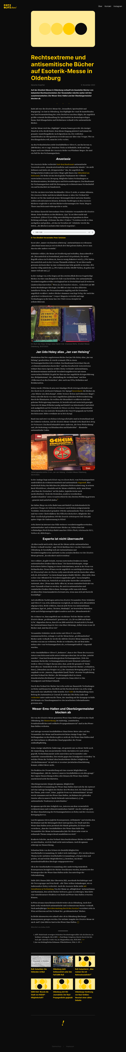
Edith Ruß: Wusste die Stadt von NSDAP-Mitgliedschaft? (39, 995)
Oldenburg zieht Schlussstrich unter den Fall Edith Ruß (62, 972)
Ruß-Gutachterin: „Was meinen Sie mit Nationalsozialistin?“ (84, 972)
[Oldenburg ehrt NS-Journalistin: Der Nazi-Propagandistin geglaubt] (63, 984)
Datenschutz (56, 1046)
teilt (71, 691)
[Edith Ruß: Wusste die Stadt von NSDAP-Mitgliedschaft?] (41, 984)
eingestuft (82, 482)
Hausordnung (50, 720)
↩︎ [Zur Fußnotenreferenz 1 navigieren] (83, 939)
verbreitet (35, 697)
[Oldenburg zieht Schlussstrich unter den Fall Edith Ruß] (63, 962)
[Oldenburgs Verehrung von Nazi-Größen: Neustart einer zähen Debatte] (85, 984)
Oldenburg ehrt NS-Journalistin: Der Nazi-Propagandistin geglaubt (63, 995)
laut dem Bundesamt (65, 164)
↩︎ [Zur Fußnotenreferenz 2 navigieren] (81, 942)
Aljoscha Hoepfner (38, 85)
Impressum (70, 1046)
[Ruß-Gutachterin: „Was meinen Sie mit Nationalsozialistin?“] (85, 962)
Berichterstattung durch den (63, 908)
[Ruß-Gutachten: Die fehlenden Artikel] (41, 962)
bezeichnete (77, 391)
